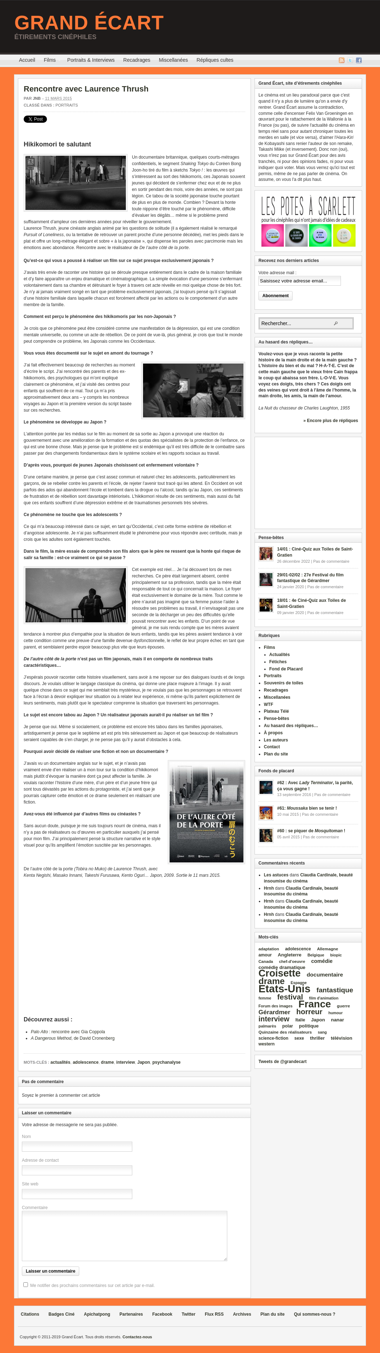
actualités (60, 1062)
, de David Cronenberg (73, 1038)
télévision (341, 1038)
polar (287, 1026)
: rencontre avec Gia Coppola (68, 1031)
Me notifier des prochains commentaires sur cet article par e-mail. (92, 1285)
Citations (30, 1314)
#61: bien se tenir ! (307, 808)
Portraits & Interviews (91, 60)
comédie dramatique (281, 967)
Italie (300, 1019)
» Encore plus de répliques (330, 420)
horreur (309, 1011)
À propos (273, 732)
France (315, 1004)
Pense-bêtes (276, 718)
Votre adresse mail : (277, 272)
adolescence (86, 1062)
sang (322, 1032)
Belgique (316, 955)
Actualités (279, 654)
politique (309, 1026)
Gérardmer (274, 1012)
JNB (37, 98)
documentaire (325, 975)
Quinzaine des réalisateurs (285, 1032)
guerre (343, 1005)
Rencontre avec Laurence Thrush (86, 88)
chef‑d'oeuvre (292, 961)
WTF (268, 704)
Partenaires (131, 1314)
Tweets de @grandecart (282, 1061)
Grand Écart (89, 22)
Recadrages (137, 60)
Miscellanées (173, 60)
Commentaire (35, 1207)
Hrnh (269, 888)
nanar (337, 1019)
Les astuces (276, 874)
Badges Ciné (61, 1314)
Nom (26, 1136)
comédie (322, 961)
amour (265, 955)
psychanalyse (166, 1062)
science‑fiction (273, 1038)
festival (290, 997)
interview (125, 1062)
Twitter (350, 60)
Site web (30, 1183)
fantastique (335, 990)
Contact (272, 746)
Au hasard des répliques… (291, 725)
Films (49, 61)
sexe (299, 1038)
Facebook (359, 60)
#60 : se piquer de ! (311, 830)
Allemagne (327, 948)
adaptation (268, 949)
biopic (336, 955)
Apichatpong (97, 1314)
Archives (242, 1314)
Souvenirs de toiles (283, 682)
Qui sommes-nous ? (314, 1314)
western (266, 1044)
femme (264, 998)
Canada (265, 961)
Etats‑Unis (284, 988)
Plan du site (276, 754)
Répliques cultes (214, 60)
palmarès (267, 1026)
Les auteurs (276, 740)
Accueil (27, 60)
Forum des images (275, 1006)
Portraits (67, 105)
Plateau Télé (276, 711)
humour (335, 1013)
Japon (143, 1062)
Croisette (279, 973)
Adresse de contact (40, 1160)
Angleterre (289, 955)
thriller (317, 1038)
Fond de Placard (286, 668)
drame (107, 1062)
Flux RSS (342, 60)
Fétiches (278, 661)
